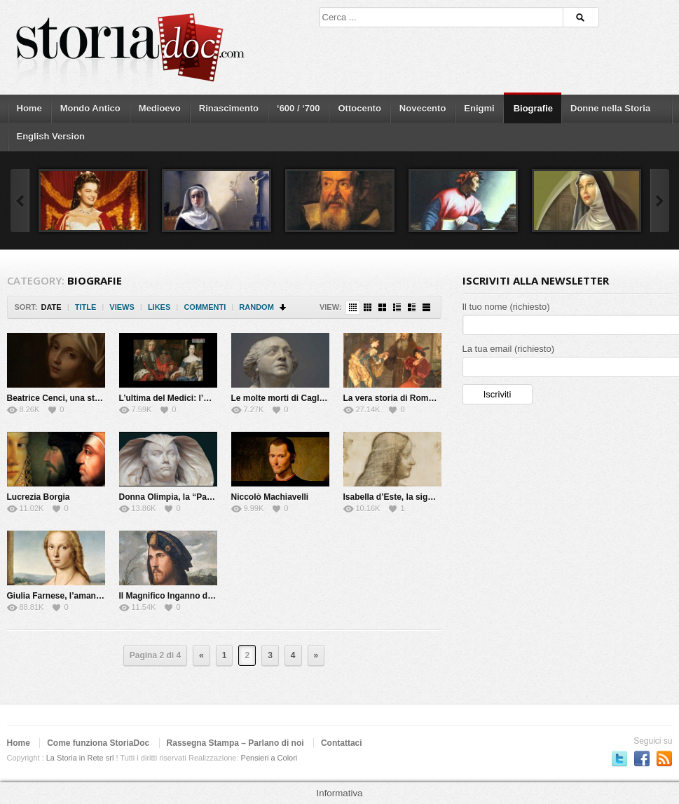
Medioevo (160, 108)
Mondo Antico (90, 108)
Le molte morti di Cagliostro (287, 398)
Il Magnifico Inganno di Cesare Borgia (194, 596)
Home (29, 108)
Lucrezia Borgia (38, 497)
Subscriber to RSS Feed (664, 758)
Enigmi (479, 108)
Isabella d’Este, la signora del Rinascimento (430, 497)
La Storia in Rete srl (80, 758)
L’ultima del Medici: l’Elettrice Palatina (195, 398)
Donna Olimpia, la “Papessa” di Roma (194, 497)
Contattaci (341, 743)
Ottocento (359, 108)
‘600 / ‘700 (298, 108)
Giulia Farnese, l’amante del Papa (74, 596)
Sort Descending (283, 307)
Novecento (422, 108)
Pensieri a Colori (269, 758)
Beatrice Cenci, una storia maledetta (79, 398)
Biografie (533, 108)
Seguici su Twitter (619, 758)
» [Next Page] (316, 655)
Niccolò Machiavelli (270, 497)
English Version (51, 136)
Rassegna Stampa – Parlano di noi (235, 743)
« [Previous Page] (201, 655)
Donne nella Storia (610, 108)
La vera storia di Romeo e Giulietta (412, 398)
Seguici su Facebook (641, 758)
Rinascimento (229, 108)
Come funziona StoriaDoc (98, 743)
